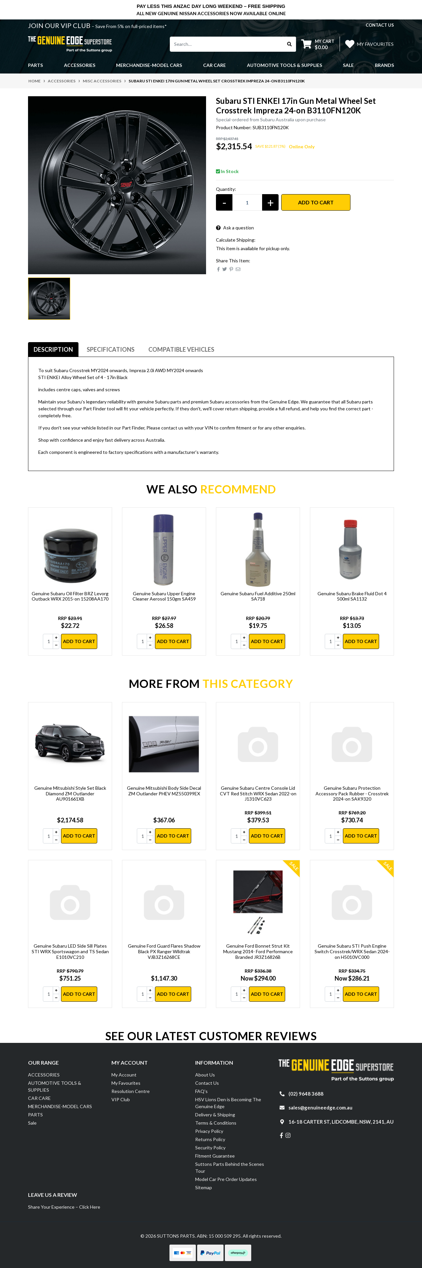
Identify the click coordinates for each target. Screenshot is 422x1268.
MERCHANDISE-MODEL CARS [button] (149, 65)
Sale (348, 65)
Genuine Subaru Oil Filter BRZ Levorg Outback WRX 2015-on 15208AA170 (70, 596)
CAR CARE (39, 1098)
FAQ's (201, 1091)
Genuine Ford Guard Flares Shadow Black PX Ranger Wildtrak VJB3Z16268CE (164, 951)
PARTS (35, 1114)
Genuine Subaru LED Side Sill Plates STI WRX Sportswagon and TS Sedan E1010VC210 (70, 951)
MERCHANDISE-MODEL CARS (60, 1106)
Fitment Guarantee (215, 1156)
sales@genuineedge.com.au (320, 1107)
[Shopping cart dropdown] (318, 44)
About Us (205, 1074)
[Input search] (227, 44)
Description (53, 349)
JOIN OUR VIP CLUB (60, 25)
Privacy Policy (209, 1131)
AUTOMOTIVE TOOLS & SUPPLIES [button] (284, 65)
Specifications (111, 349)
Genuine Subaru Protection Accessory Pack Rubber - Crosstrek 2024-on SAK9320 (352, 793)
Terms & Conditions (215, 1123)
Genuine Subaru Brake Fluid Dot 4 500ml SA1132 (352, 596)
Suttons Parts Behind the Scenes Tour (229, 1167)
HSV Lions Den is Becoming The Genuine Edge (228, 1103)
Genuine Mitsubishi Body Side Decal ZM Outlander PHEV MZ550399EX (164, 790)
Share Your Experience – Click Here (64, 1207)
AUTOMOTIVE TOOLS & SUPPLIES (54, 1086)
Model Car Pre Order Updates (226, 1179)
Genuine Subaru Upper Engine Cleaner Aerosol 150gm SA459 (164, 596)
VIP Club (120, 1099)
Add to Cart (316, 202)
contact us (380, 25)
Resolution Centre (130, 1091)
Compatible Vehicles (181, 349)
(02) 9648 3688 (305, 1094)
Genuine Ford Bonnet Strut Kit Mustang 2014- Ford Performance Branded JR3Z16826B (258, 951)
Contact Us (207, 1083)
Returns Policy (210, 1139)
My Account (123, 1074)
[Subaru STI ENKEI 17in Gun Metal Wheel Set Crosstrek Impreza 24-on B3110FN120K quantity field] (247, 202)
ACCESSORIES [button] (79, 65)
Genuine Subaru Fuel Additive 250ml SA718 (258, 596)
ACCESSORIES (44, 1074)
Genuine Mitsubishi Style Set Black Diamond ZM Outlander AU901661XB (70, 793)
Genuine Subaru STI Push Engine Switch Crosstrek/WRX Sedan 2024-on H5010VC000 (352, 951)
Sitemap (203, 1187)
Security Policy (210, 1147)
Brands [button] (384, 65)
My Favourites (125, 1083)
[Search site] (289, 44)
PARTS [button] (35, 65)
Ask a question (235, 227)
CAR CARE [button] (214, 65)
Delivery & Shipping (215, 1114)
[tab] (53, 349)
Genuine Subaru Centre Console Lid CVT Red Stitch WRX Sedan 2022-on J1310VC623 (258, 793)
